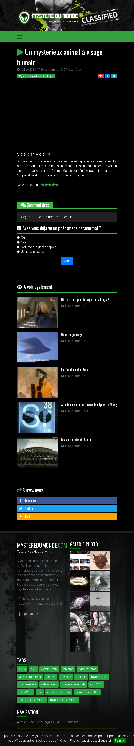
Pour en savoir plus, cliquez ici (90, 740)
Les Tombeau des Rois (74, 369)
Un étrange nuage (71, 334)
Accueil (22, 722)
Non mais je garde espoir (38, 247)
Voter (67, 261)
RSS (24, 516)
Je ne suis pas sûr (33, 252)
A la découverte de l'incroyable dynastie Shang (89, 404)
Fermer (120, 740)
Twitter (26, 508)
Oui (23, 237)
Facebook (27, 500)
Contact (72, 722)
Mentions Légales (42, 722)
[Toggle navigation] (19, 37)
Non (24, 242)
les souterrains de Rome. (76, 439)
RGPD (60, 722)
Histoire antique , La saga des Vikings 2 (85, 299)
